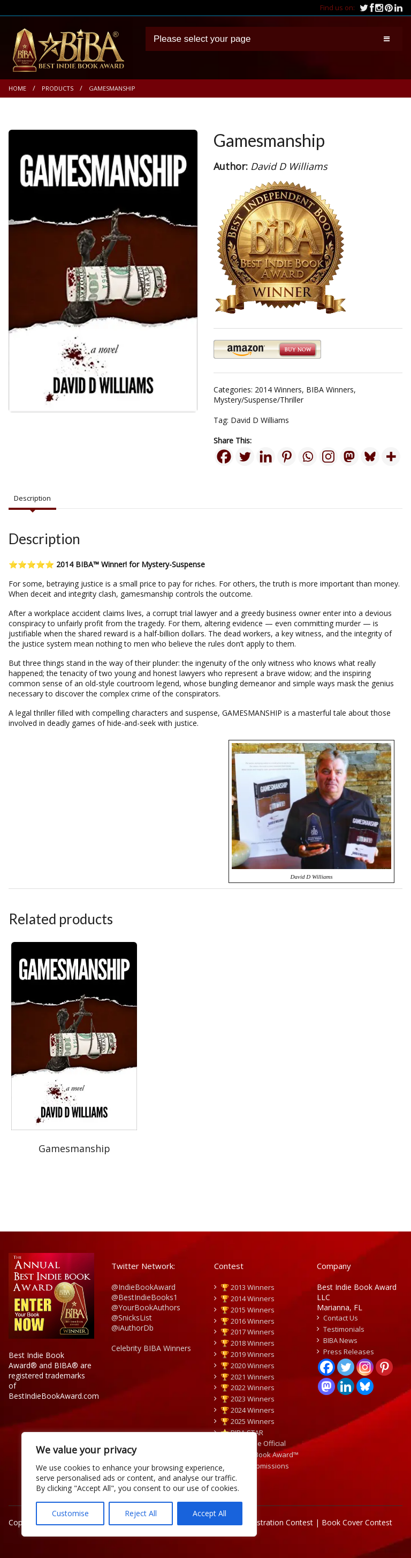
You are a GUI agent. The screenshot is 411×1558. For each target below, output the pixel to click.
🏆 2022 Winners (247, 1387)
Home (17, 88)
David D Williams (260, 420)
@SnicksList (131, 1317)
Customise (70, 1513)
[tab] (32, 498)
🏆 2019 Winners (247, 1354)
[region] (139, 1484)
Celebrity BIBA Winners (151, 1348)
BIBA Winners (330, 389)
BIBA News (340, 1340)
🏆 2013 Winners (247, 1287)
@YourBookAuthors (145, 1307)
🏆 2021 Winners (247, 1377)
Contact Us (340, 1318)
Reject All (141, 1513)
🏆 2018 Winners (247, 1343)
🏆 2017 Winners (247, 1332)
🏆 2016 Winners (247, 1321)
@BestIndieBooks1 (144, 1297)
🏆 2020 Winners (247, 1365)
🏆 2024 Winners (247, 1410)
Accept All (209, 1513)
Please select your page (202, 39)
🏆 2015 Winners (247, 1310)
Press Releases (348, 1351)
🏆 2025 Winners (247, 1421)
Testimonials (343, 1329)
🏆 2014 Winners (247, 1298)
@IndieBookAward (143, 1287)
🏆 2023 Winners (247, 1399)
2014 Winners (278, 389)
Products (57, 88)
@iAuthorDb (132, 1328)
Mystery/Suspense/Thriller (258, 400)
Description (32, 498)
